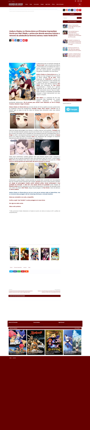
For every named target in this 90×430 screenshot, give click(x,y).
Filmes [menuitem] (53, 4)
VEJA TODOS (77, 328)
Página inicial (11, 9)
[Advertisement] (34, 20)
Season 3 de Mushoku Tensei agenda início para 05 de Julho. (74, 26)
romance (24, 267)
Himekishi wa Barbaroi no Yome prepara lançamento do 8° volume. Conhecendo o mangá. (74, 42)
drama (16, 9)
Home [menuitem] (26, 4)
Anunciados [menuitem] (36, 4)
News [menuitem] (31, 4)
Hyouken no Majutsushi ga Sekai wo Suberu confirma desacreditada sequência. (74, 55)
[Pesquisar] (70, 18)
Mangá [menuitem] (42, 4)
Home (9, 1)
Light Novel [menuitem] (47, 4)
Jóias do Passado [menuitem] (59, 4)
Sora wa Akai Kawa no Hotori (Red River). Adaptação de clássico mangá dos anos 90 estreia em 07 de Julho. (74, 34)
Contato (13, 1)
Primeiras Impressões (18, 267)
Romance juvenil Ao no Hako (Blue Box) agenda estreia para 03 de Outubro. (74, 49)
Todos (29, 267)
